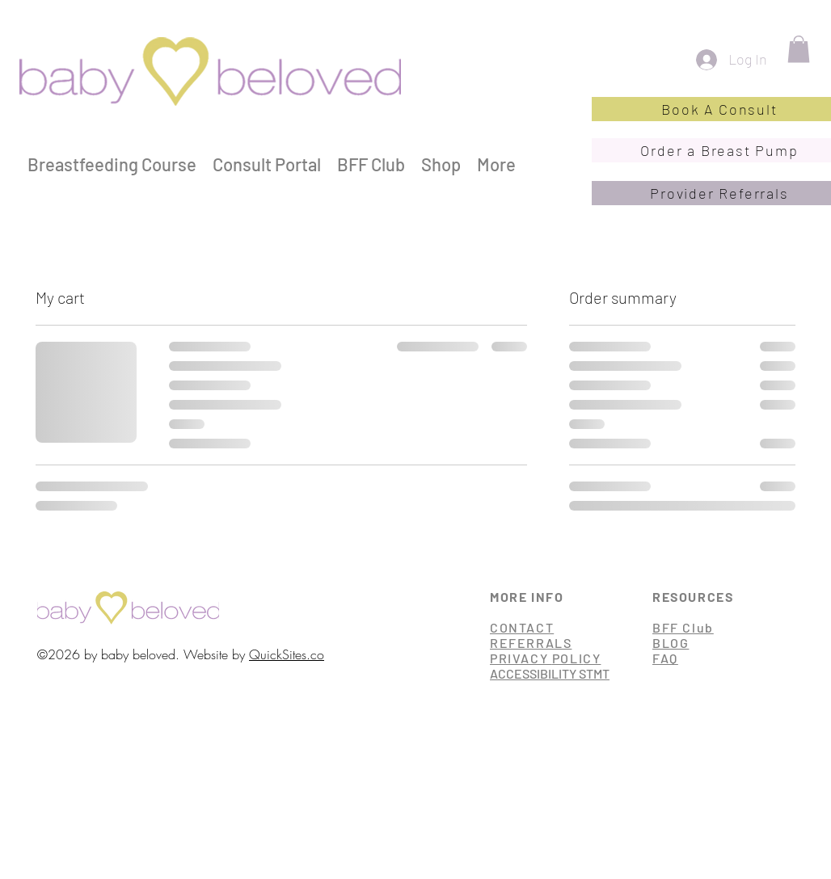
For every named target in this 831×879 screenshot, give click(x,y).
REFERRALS (531, 642)
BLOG (670, 642)
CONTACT (522, 627)
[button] (798, 49)
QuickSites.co (286, 654)
